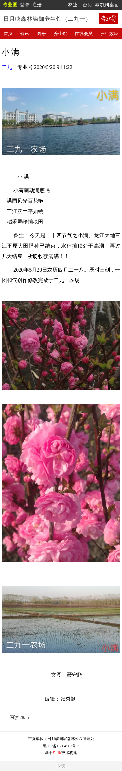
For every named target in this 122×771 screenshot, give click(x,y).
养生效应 (109, 33)
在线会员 (84, 33)
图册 (41, 33)
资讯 (24, 33)
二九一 (9, 67)
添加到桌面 (107, 4)
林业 (73, 4)
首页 (8, 33)
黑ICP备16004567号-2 (61, 746)
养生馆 (60, 33)
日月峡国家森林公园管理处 (70, 739)
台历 (87, 4)
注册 (37, 4)
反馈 (61, 766)
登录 (25, 4)
